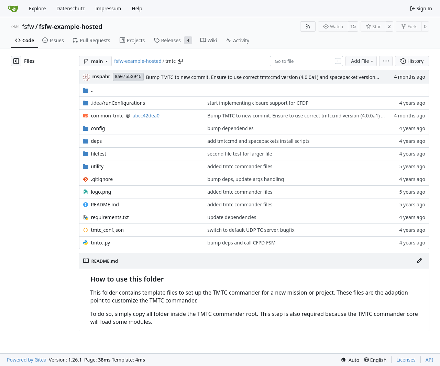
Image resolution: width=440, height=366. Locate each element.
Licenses (406, 359)
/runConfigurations (118, 103)
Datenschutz (70, 8)
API (429, 359)
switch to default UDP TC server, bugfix (250, 230)
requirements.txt (110, 217)
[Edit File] (419, 261)
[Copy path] (180, 61)
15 (353, 26)
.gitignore (102, 179)
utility (97, 166)
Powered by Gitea (26, 359)
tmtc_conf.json (107, 230)
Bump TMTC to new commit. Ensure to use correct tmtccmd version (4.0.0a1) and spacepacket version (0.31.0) (269, 77)
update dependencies (231, 217)
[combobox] (306, 61)
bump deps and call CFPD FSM (241, 242)
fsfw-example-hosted (70, 26)
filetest (98, 153)
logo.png (101, 191)
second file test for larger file (239, 153)
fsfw (28, 26)
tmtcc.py (100, 242)
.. (88, 90)
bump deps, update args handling (245, 179)
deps (96, 141)
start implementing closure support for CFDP (257, 103)
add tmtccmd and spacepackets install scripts (258, 141)
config (98, 128)
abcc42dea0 (146, 115)
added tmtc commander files (239, 166)
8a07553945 (128, 76)
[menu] (386, 61)
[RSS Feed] (308, 26)
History (412, 61)
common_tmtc (107, 115)
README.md (105, 204)
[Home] (13, 8)
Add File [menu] (362, 61)
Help (137, 8)
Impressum (108, 8)
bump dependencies (230, 128)
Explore (37, 8)
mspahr (101, 76)
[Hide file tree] (16, 61)
